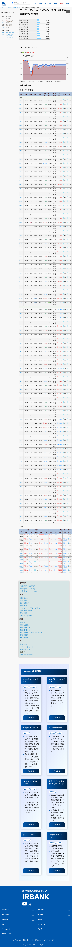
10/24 (21, 503)
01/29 (21, 235)
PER (55, 3)
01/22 (21, 256)
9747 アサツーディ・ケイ (8, 12)
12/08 (21, 372)
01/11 (21, 285)
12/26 (21, 322)
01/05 (21, 298)
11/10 (21, 453)
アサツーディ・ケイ (14, 8)
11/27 (21, 410)
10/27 (21, 491)
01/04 (21, 302)
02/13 (21, 193)
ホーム (3, 8)
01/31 (21, 226)
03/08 (21, 121)
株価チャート (25, 644)
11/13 (21, 448)
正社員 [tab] (26, 687)
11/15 (21, 440)
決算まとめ (24, 598)
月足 (32, 52)
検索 (3, 924)
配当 (3, 27)
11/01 (21, 478)
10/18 (21, 520)
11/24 (21, 415)
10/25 (21, 499)
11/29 (21, 402)
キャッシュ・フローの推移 (30, 608)
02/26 (21, 155)
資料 (3, 32)
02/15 (21, 184)
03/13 (21, 108)
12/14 (21, 356)
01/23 (21, 252)
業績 (12, 34)
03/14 (21, 104)
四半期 (8, 35)
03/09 (21, 117)
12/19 (21, 343)
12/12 (21, 364)
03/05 (21, 133)
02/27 (21, 150)
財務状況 (23, 605)
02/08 (21, 201)
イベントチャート (27, 647)
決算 (9, 34)
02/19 (21, 176)
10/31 (21, 482)
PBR (3, 22)
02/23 (21, 159)
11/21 (21, 423)
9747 (3, 14)
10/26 (21, 495)
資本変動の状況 (26, 611)
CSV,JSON (9, 37)
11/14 (21, 444)
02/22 (21, 163)
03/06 (21, 129)
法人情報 (54, 915)
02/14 (21, 188)
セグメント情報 (26, 616)
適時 (13, 32)
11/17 (21, 431)
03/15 (21, 100)
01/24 (21, 247)
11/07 (21, 465)
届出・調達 (18, 915)
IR (35, 3)
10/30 (21, 486)
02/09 (21, 197)
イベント (48, 3)
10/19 (21, 516)
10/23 (21, 507)
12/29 (21, 309)
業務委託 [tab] (32, 687)
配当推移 (23, 613)
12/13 (21, 360)
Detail (31, 718)
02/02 (21, 218)
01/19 (21, 260)
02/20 (21, 172)
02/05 (21, 214)
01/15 (21, 277)
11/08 (21, 461)
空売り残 (54, 910)
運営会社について (28, 940)
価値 (11, 35)
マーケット (18, 910)
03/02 (21, 138)
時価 (67, 3)
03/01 (21, 142)
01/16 (21, 273)
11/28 (21, 406)
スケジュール (6, 929)
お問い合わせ (17, 940)
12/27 (21, 317)
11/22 (21, 419)
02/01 (21, 222)
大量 (10, 32)
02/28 (21, 146)
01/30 (21, 231)
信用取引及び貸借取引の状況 (31, 632)
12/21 (21, 334)
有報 (7, 32)
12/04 (21, 389)
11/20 (21, 427)
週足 (27, 52)
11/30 (21, 398)
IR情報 (22, 622)
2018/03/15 (8, 15)
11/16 (21, 436)
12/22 (21, 330)
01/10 (21, 290)
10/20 (21, 512)
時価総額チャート (27, 654)
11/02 (21, 474)
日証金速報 (24, 638)
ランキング (41, 924)
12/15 (21, 351)
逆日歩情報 (24, 635)
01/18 (21, 264)
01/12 (21, 281)
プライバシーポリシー (50, 940)
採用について (39, 940)
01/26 (21, 239)
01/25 (21, 243)
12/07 (21, 377)
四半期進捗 (24, 603)
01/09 (21, 294)
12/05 (21, 385)
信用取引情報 (25, 627)
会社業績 (23, 600)
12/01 (21, 393)
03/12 (21, 112)
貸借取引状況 (25, 630)
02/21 (21, 167)
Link (3, 34)
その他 (40, 929)
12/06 (21, 381)
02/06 (21, 210)
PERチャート (25, 649)
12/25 (21, 326)
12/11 (21, 368)
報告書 (40, 919)
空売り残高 (24, 625)
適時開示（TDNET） (28, 589)
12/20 (21, 339)
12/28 (21, 313)
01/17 (21, 269)
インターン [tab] (27, 840)
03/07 (21, 125)
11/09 (21, 457)
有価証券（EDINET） (28, 586)
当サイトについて (8, 933)
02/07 (21, 205)
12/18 (21, 347)
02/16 (21, 180)
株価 (40, 3)
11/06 (21, 470)
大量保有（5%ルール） (29, 591)
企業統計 (18, 920)
